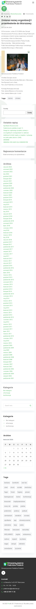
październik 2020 (8, 188)
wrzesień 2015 (7, 282)
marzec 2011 (7, 334)
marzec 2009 (7, 352)
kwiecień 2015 (7, 287)
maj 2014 (6, 298)
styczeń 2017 (7, 263)
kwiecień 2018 (7, 233)
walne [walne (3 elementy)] (22, 525)
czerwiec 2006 (7, 371)
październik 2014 (8, 294)
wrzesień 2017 (7, 249)
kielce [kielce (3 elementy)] (18, 497)
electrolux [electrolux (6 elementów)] (28, 487)
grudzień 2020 (7, 183)
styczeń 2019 (7, 214)
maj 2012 (6, 322)
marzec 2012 (7, 324)
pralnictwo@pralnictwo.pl (11, 589)
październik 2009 (8, 348)
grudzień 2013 (7, 303)
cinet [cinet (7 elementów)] (6, 487)
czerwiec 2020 (7, 190)
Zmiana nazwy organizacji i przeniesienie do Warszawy (16, 22)
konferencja (7, 395)
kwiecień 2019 (7, 207)
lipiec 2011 (6, 331)
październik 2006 (8, 369)
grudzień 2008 (7, 355)
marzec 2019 (7, 209)
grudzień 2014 (7, 289)
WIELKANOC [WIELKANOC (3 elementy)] (8, 534)
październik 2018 (8, 221)
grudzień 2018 (7, 216)
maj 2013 (6, 308)
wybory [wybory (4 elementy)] (6, 539)
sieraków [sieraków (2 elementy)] (18, 516)
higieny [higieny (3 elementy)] (20, 492)
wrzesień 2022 (7, 172)
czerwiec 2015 (7, 284)
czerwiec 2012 (7, 320)
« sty (4, 468)
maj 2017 (6, 256)
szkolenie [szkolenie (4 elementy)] (7, 525)
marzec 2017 (7, 261)
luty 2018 (6, 237)
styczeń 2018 (7, 240)
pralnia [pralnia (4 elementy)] (23, 506)
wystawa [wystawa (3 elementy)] (23, 539)
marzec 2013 (7, 312)
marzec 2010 (7, 343)
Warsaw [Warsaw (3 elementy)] (7, 530)
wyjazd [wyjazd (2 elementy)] (14, 539)
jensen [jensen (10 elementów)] (27, 492)
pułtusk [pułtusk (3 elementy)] (24, 511)
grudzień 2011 (7, 327)
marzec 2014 (7, 301)
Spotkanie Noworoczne (10, 126)
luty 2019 (6, 211)
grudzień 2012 (7, 315)
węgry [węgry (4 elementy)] (6, 544)
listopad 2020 (7, 186)
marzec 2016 (7, 275)
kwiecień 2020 (7, 193)
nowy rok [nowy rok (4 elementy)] (7, 506)
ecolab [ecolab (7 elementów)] (19, 487)
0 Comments (28, 14)
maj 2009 (6, 350)
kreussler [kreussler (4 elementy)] (7, 501)
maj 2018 (6, 230)
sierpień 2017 (7, 251)
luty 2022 (6, 174)
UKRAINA (6, 140)
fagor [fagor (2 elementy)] (6, 492)
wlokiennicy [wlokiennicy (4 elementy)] (27, 534)
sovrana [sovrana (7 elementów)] (26, 516)
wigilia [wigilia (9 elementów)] (18, 534)
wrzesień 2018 (7, 223)
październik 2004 (8, 374)
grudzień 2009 (7, 345)
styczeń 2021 (7, 181)
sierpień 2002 (7, 376)
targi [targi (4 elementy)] (15, 525)
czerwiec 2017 (7, 254)
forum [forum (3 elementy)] (13, 492)
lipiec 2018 (6, 226)
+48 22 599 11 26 (9, 592)
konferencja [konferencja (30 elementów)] (27, 497)
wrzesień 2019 (7, 202)
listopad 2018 (7, 219)
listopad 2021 (7, 179)
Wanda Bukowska (16, 14)
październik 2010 (8, 336)
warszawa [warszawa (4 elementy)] (16, 530)
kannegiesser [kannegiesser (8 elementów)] (8, 497)
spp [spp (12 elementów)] (15, 520)
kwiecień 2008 (7, 359)
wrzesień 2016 (7, 270)
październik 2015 (8, 280)
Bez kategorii (7, 390)
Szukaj (5, 109)
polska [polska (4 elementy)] (15, 506)
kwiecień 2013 (7, 310)
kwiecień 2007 (7, 366)
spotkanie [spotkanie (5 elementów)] (7, 520)
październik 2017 (8, 247)
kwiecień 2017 (7, 258)
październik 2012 (8, 317)
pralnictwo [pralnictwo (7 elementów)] (7, 511)
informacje (6, 393)
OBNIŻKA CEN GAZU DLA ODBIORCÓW (15, 142)
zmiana (17, 98)
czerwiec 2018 (7, 228)
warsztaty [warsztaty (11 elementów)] (25, 530)
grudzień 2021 (7, 176)
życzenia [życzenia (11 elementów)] (18, 548)
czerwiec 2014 (7, 296)
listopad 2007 (7, 362)
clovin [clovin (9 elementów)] (12, 487)
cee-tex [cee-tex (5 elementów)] (24, 483)
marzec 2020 (7, 195)
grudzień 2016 (7, 265)
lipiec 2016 (6, 273)
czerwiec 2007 (7, 364)
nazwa (10, 98)
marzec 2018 (7, 235)
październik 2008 (8, 357)
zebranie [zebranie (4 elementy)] (22, 544)
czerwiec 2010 (7, 338)
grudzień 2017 (7, 242)
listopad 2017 (7, 244)
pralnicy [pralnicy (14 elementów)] (16, 511)
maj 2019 (6, 204)
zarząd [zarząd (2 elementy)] (13, 544)
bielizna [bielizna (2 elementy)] (7, 483)
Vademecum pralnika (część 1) (13, 128)
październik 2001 (8, 378)
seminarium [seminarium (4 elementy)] (8, 516)
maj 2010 (6, 341)
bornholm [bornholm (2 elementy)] (15, 483)
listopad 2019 (7, 200)
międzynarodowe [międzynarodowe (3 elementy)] (19, 501)
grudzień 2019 (7, 197)
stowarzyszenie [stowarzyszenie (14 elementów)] (24, 520)
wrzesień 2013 (7, 305)
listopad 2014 (7, 291)
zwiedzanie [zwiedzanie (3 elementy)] (8, 548)
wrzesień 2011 (7, 329)
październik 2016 (8, 268)
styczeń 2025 (7, 167)
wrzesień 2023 (7, 169)
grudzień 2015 (7, 277)
